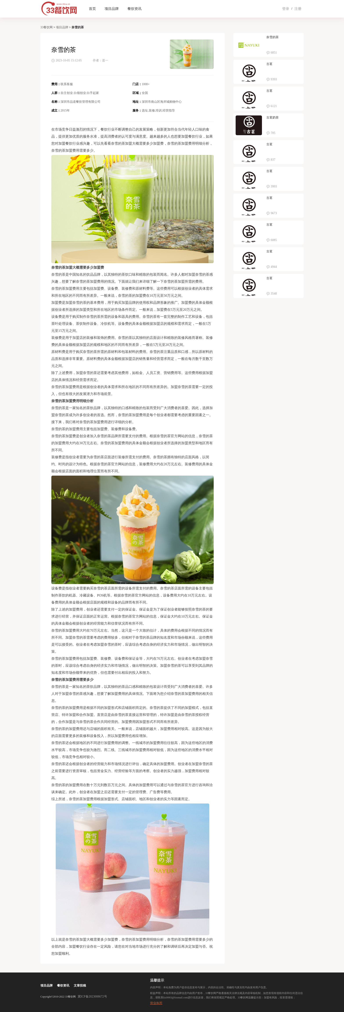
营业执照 (156, 1003)
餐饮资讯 (134, 9)
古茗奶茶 (272, 117)
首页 (92, 9)
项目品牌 (112, 9)
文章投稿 (80, 985)
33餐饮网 (46, 27)
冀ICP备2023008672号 (92, 996)
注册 (297, 9)
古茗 (269, 64)
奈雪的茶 (272, 37)
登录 (285, 9)
